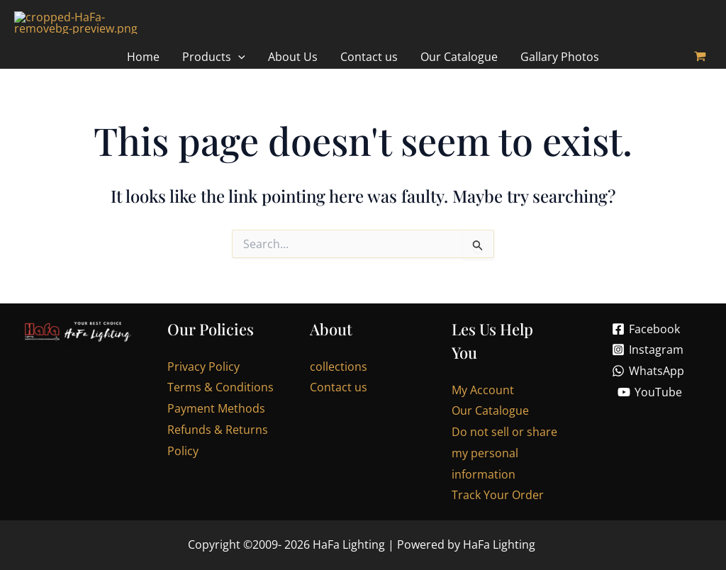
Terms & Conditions (220, 400)
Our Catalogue (490, 424)
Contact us (338, 400)
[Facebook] (645, 341)
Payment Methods (216, 422)
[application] (238, 70)
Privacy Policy (203, 380)
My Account (483, 403)
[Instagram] (648, 363)
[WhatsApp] (647, 384)
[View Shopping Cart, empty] (700, 70)
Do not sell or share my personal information (504, 466)
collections (338, 380)
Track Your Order (498, 508)
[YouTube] (650, 405)
